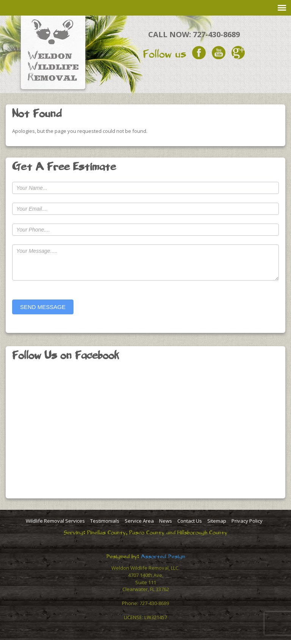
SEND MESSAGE (43, 307)
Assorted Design (163, 556)
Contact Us (189, 520)
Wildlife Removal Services (55, 520)
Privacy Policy (247, 520)
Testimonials (104, 520)
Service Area (139, 520)
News (165, 520)
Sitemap (216, 520)
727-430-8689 (216, 34)
